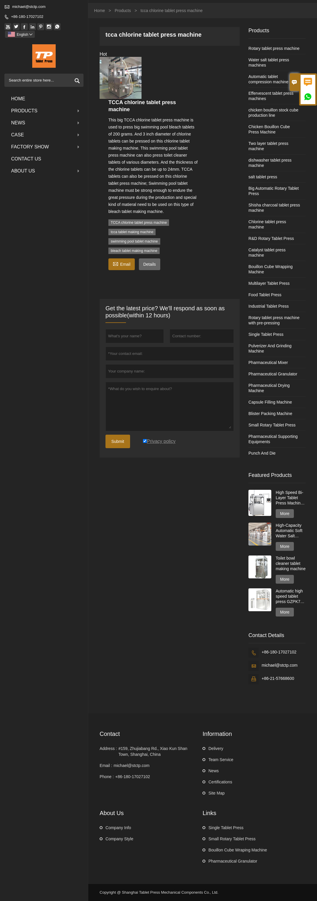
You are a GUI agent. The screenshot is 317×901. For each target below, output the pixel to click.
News (46, 122)
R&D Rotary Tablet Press (271, 238)
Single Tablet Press (266, 334)
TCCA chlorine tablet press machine (139, 223)
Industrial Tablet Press (268, 306)
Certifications (220, 782)
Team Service (220, 759)
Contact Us (26, 158)
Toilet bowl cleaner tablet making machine (291, 563)
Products (46, 110)
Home (18, 98)
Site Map (216, 793)
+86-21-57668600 (278, 678)
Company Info (118, 827)
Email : (106, 765)
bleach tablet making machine (134, 251)
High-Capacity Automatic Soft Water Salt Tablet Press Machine (289, 530)
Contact (110, 734)
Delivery (215, 748)
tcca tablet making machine (132, 232)
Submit (117, 441)
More (284, 513)
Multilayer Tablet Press (269, 283)
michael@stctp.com (29, 6)
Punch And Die (262, 453)
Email (121, 263)
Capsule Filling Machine (270, 402)
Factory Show (46, 146)
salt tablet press (262, 177)
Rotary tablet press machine (273, 48)
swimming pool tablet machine (134, 241)
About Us (46, 170)
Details (149, 264)
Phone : (107, 776)
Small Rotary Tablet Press (272, 425)
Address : (108, 748)
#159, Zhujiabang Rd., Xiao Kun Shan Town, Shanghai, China (152, 751)
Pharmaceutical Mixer (268, 362)
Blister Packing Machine (270, 413)
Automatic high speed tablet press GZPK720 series (290, 596)
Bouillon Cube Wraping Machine (237, 850)
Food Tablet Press (265, 294)
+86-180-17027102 (27, 16)
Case (46, 134)
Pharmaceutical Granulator (272, 374)
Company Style (119, 838)
